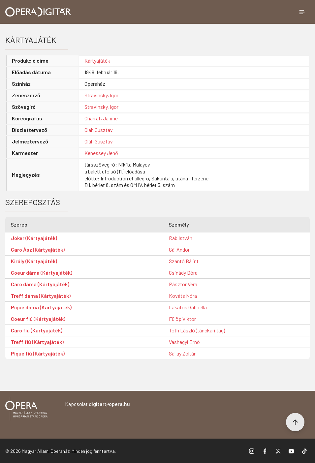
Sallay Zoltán (183, 353)
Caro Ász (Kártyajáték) (38, 249)
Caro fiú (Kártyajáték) (36, 330)
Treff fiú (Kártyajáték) (37, 342)
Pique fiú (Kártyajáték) (38, 353)
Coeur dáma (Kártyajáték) (41, 272)
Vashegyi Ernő (184, 342)
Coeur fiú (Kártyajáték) (38, 319)
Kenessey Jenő (101, 153)
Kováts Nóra (183, 296)
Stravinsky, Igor (101, 95)
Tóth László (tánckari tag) (197, 330)
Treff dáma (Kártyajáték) (41, 296)
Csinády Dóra (183, 272)
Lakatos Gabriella (188, 307)
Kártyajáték (97, 60)
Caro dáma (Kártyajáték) (40, 284)
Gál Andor (179, 249)
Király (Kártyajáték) (34, 261)
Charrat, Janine (101, 118)
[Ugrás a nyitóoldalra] (38, 12)
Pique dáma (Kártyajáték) (41, 307)
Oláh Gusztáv (98, 130)
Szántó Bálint (184, 261)
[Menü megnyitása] (302, 12)
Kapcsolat (97, 404)
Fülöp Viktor (182, 319)
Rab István (180, 238)
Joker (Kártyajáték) (34, 238)
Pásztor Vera (183, 284)
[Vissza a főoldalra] (26, 410)
